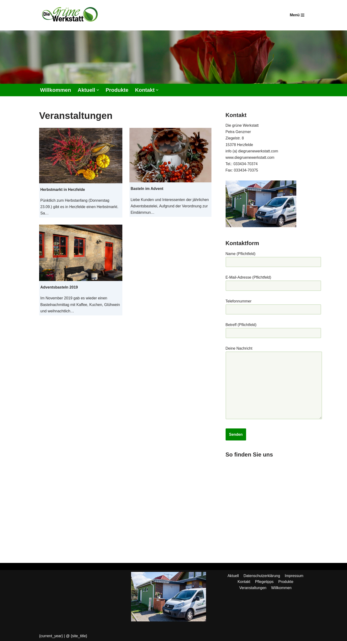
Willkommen (55, 90)
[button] (97, 90)
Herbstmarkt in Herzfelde (62, 190)
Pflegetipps (264, 583)
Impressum (294, 576)
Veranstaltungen (253, 589)
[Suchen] (339, 57)
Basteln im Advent (147, 189)
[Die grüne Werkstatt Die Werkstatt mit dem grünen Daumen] (71, 15)
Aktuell (233, 576)
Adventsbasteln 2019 (59, 287)
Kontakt (243, 583)
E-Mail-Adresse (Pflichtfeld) (273, 282)
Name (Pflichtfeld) (273, 258)
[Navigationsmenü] (297, 15)
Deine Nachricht (274, 384)
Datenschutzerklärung (262, 576)
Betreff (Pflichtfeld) (273, 329)
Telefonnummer (273, 305)
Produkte (117, 90)
